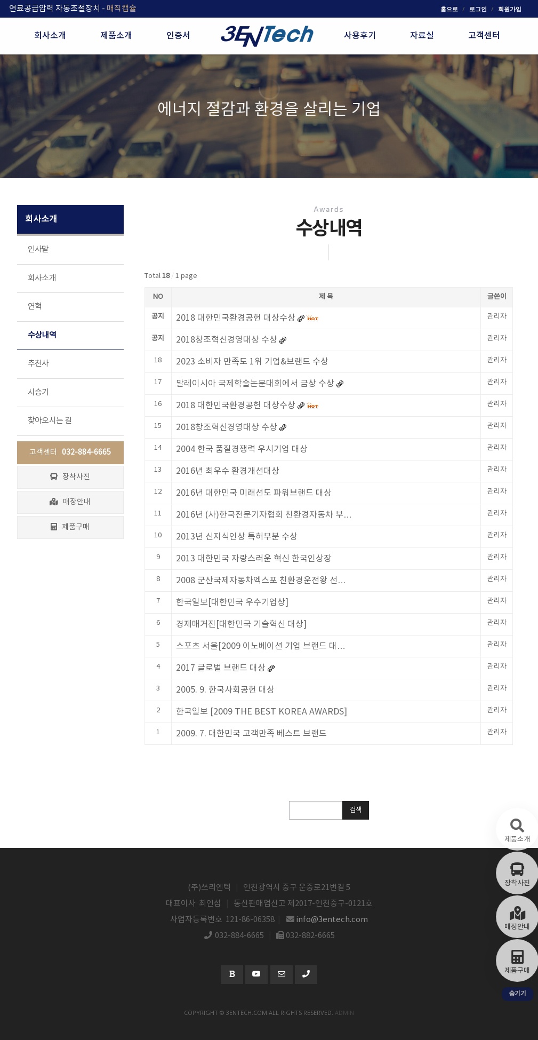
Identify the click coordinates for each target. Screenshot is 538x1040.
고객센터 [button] (484, 36)
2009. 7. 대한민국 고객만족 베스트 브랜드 (251, 734)
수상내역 (42, 335)
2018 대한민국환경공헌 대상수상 (235, 405)
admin (344, 1013)
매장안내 (70, 502)
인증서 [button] (178, 36)
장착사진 (70, 477)
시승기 (38, 392)
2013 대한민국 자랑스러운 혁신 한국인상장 (254, 558)
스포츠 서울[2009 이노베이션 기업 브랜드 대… (261, 646)
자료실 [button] (422, 36)
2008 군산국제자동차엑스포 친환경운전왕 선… (261, 580)
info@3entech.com (332, 919)
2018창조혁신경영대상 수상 (226, 427)
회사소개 (42, 278)
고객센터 (70, 452)
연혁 (35, 306)
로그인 (478, 9)
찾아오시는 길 (50, 420)
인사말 (38, 249)
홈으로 (449, 9)
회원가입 (509, 9)
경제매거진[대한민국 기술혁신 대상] (241, 624)
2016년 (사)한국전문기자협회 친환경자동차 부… (264, 515)
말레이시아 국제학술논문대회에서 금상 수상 (255, 383)
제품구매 (70, 527)
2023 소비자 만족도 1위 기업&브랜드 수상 (252, 362)
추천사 (38, 363)
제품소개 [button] (116, 36)
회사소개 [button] (50, 36)
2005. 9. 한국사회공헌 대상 (225, 690)
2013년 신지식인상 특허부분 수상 (237, 537)
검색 (355, 810)
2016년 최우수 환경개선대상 (227, 471)
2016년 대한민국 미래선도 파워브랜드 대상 (254, 493)
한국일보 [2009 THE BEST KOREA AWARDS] (261, 712)
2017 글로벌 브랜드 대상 (221, 668)
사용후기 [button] (360, 36)
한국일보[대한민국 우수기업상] (232, 602)
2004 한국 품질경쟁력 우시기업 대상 (242, 449)
